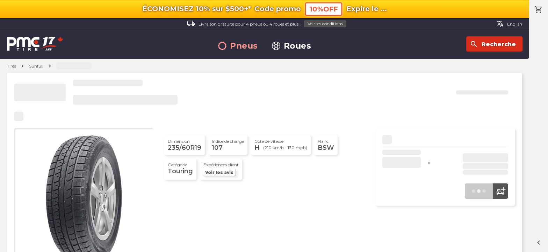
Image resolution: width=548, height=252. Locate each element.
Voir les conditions (325, 23)
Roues (291, 46)
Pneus (238, 46)
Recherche (493, 44)
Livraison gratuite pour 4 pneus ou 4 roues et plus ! (266, 24)
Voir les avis (219, 172)
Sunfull (36, 66)
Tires (11, 66)
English (509, 23)
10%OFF (323, 9)
